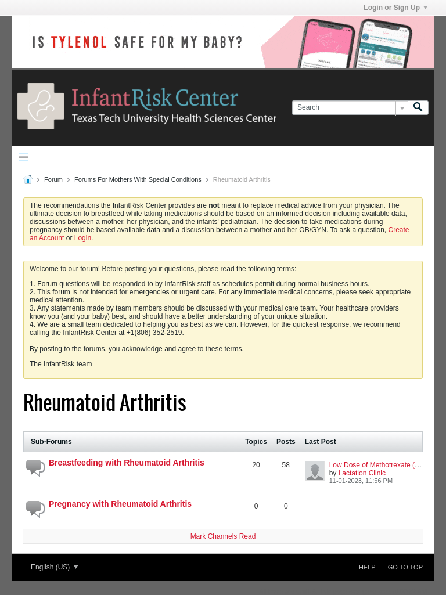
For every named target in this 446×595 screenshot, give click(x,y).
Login (82, 238)
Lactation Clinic (362, 473)
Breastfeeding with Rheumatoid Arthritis (126, 462)
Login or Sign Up (395, 7)
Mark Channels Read (223, 536)
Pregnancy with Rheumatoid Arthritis (120, 504)
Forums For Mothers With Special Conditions (138, 179)
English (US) (54, 567)
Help (367, 567)
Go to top (405, 567)
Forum (53, 179)
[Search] (350, 107)
